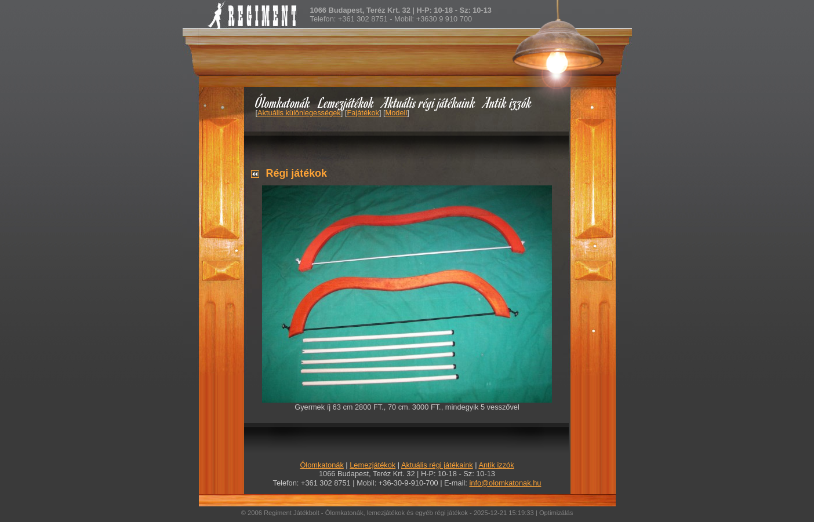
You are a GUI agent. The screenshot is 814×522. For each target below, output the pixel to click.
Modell (397, 112)
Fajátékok (363, 112)
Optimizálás (556, 512)
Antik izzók (508, 102)
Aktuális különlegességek (299, 112)
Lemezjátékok (346, 102)
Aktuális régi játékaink (429, 102)
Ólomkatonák (282, 102)
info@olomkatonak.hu (505, 483)
